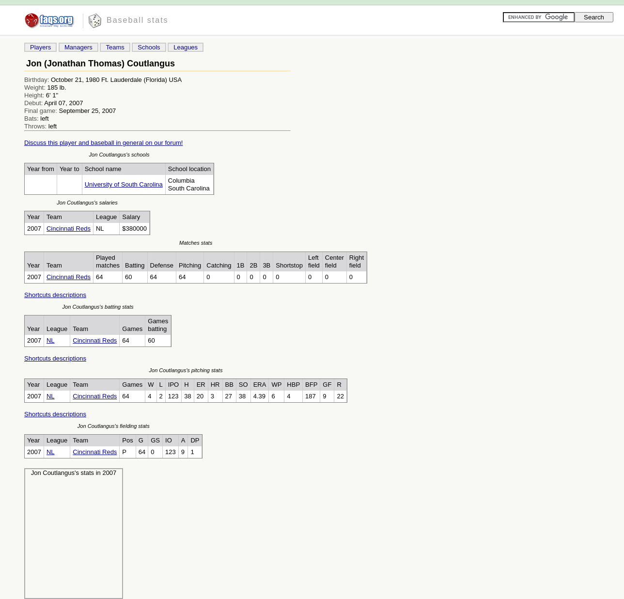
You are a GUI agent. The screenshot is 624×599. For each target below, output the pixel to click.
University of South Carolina (124, 184)
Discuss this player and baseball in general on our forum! (103, 142)
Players (40, 47)
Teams (115, 47)
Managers (78, 47)
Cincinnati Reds (69, 228)
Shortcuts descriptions (55, 295)
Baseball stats (138, 20)
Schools (149, 47)
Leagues (185, 47)
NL (51, 340)
